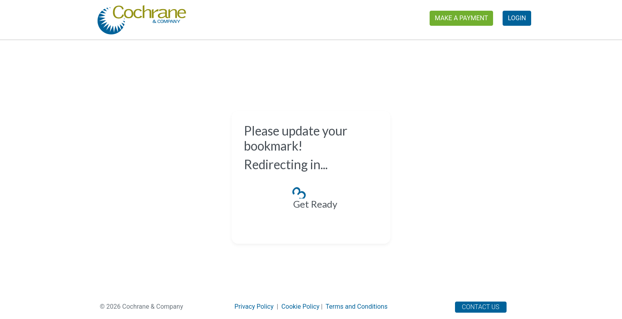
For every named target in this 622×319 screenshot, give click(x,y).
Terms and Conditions (357, 306)
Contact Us (480, 307)
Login (517, 18)
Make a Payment (461, 18)
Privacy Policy (254, 306)
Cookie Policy (300, 306)
